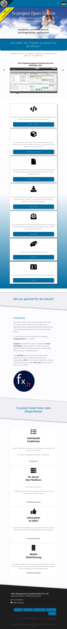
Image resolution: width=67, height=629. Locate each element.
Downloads (33, 207)
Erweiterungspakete (33, 152)
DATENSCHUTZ (40, 610)
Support (33, 257)
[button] (11, 66)
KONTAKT (18, 610)
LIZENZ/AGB (51, 610)
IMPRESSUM (28, 610)
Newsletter (33, 234)
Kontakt (33, 280)
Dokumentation (33, 179)
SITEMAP (52, 613)
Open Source (33, 124)
